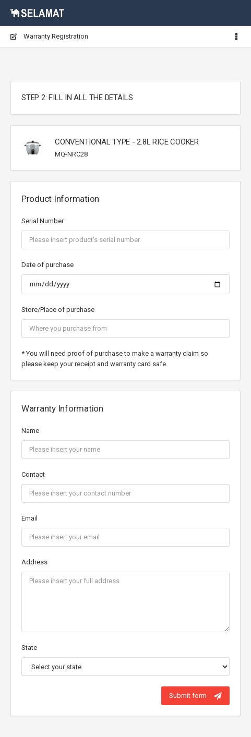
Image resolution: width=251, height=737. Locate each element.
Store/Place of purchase (57, 309)
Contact (33, 474)
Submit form (195, 696)
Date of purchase (47, 265)
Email (29, 518)
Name (30, 430)
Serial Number (42, 221)
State (29, 647)
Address (34, 562)
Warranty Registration (49, 36)
